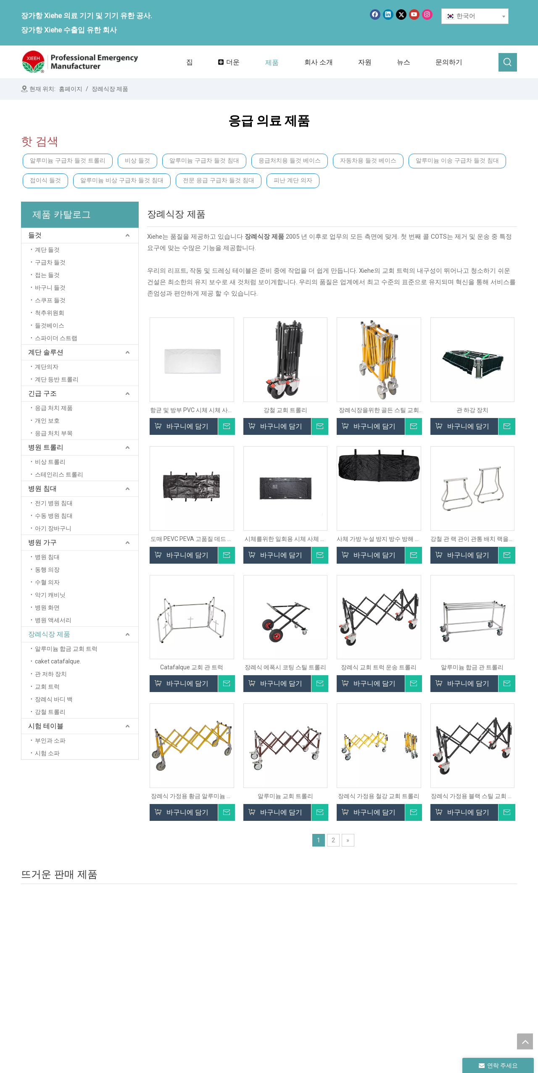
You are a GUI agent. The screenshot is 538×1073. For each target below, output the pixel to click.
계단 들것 (47, 249)
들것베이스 (49, 325)
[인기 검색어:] (507, 62)
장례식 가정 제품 (436, 960)
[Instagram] (427, 14)
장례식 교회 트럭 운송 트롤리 (379, 667)
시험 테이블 (45, 726)
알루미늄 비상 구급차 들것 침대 (122, 180)
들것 (35, 235)
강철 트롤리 (50, 711)
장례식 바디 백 (54, 699)
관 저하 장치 (51, 674)
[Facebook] (375, 14)
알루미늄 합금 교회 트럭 (66, 648)
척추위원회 (49, 312)
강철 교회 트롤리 (285, 410)
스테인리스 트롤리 (59, 474)
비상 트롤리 (50, 461)
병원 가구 (42, 542)
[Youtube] (414, 14)
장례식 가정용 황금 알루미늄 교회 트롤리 (191, 796)
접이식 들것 (45, 180)
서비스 (233, 1001)
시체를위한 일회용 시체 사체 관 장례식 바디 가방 (285, 539)
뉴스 (230, 989)
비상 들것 (137, 161)
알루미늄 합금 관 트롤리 (472, 667)
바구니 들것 (50, 287)
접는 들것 (47, 275)
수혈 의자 (47, 582)
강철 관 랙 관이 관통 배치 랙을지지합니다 (472, 539)
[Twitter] (401, 14)
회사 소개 (237, 965)
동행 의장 (47, 569)
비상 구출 (330, 977)
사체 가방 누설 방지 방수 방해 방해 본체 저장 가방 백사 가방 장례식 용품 (379, 539)
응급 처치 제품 (54, 408)
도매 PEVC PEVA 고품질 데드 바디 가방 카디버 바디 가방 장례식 (191, 539)
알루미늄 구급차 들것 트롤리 (67, 161)
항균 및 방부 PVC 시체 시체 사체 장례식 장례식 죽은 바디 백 (192, 410)
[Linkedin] (388, 14)
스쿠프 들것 (50, 300)
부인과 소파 (50, 740)
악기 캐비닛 (50, 594)
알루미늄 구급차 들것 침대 (204, 161)
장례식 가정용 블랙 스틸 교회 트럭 (472, 796)
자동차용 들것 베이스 (368, 161)
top (525, 1041)
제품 (230, 977)
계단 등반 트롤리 (57, 379)
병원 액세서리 (53, 620)
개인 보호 (47, 420)
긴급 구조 (42, 393)
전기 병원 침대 (54, 503)
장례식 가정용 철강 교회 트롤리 (378, 796)
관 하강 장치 (472, 410)
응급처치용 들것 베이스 (289, 161)
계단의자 (46, 366)
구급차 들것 (50, 262)
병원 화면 (47, 607)
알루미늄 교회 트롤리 (285, 796)
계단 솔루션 (45, 352)
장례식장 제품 (49, 634)
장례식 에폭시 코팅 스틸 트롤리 (285, 667)
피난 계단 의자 (293, 180)
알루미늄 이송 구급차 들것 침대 (457, 161)
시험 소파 (47, 753)
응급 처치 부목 (54, 433)
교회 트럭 (47, 686)
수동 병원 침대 (54, 515)
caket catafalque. (58, 661)
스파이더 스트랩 (56, 338)
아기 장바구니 (53, 528)
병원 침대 (42, 489)
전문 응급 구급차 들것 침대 (218, 180)
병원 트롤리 (45, 447)
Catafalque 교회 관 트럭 (191, 667)
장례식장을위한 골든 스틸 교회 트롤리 (379, 410)
